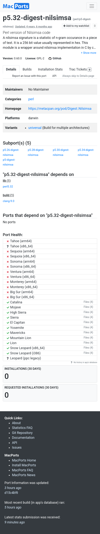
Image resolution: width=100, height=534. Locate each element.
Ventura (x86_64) (21, 277)
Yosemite (15, 328)
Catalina (14, 302)
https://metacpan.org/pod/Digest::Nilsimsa (59, 108)
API (54, 75)
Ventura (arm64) (20, 272)
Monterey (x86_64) (22, 287)
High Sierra (16, 312)
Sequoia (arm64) (21, 251)
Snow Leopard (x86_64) (26, 348)
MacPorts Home (24, 460)
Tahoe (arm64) (19, 241)
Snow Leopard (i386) (24, 353)
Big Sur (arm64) (20, 292)
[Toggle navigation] (92, 6)
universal (34, 128)
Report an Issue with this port (29, 75)
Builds (27, 69)
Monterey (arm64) (22, 282)
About (16, 423)
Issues (17, 447)
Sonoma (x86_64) (21, 266)
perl (31, 99)
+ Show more (88, 52)
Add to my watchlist (76, 25)
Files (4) (88, 301)
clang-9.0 (8, 201)
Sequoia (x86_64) (21, 256)
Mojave (14, 307)
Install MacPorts (24, 465)
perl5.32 (8, 186)
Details (11, 69)
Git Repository (22, 433)
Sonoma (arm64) (21, 261)
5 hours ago (12, 507)
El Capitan (16, 322)
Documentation (23, 438)
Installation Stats (50, 69)
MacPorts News (23, 475)
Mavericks (16, 333)
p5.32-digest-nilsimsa (37, 18)
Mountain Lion (19, 338)
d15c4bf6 (11, 493)
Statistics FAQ (22, 428)
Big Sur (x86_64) (20, 297)
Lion (11, 343)
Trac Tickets (80, 70)
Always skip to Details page (78, 75)
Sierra (13, 317)
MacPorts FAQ (22, 470)
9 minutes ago (14, 522)
